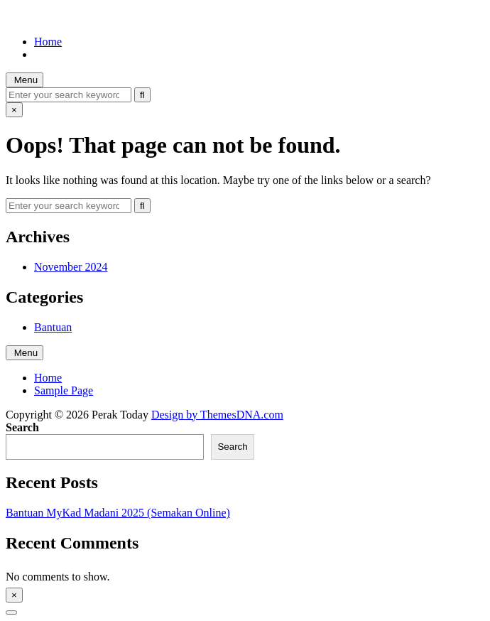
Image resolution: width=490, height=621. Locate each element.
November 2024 (71, 267)
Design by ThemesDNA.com (217, 415)
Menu (24, 80)
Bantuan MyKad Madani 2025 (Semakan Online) (118, 513)
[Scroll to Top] (11, 612)
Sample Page (63, 390)
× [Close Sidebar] (14, 595)
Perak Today (34, 17)
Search (22, 427)
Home (48, 42)
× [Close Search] (14, 109)
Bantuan (53, 327)
